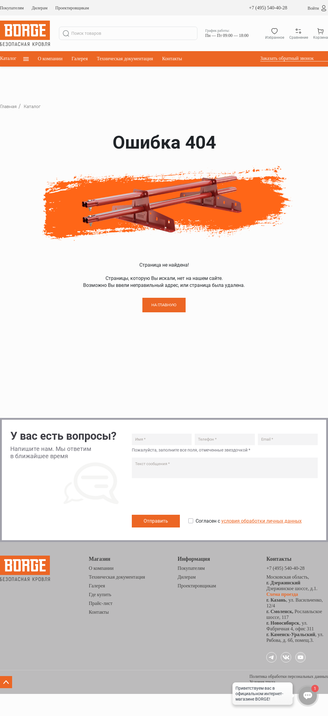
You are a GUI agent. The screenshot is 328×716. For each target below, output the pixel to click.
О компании (50, 58)
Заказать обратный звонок (287, 58)
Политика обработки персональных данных (288, 676)
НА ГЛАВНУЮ (164, 305)
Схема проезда (282, 594)
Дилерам (39, 8)
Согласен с (249, 521)
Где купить (100, 594)
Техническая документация (125, 58)
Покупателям (12, 8)
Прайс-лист (100, 603)
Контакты (172, 58)
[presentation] (178, 498)
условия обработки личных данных (261, 521)
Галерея (80, 58)
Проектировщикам (72, 8)
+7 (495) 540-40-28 (268, 7)
